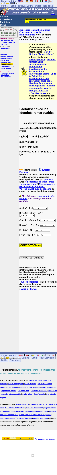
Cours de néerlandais (9, 387)
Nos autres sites (6, 76)
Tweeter (46, 170)
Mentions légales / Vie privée (12, 418)
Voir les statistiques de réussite (35, 189)
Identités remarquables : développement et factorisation (42, 63)
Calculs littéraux (29, 289)
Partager (23, 172)
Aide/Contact (6, 58)
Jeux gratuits (5, 75)
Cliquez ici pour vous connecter (8, 34)
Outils (38, 6)
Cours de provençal (39, 391)
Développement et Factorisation (38, 70)
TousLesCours (25, 6)
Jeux (13, 6)
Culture (5, 6)
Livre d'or (5, 60)
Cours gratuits (8, 355)
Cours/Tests (6, 19)
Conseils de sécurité (34, 408)
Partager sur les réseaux (45, 439)
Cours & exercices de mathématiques (30, 33)
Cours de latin (23, 391)
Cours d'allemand (45, 384)
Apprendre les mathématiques (34, 30)
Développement (37, 59)
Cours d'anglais (35, 380)
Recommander (7, 64)
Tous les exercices (28, 282)
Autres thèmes (46, 54)
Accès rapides (7, 56)
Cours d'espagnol (15, 384)
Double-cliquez (38, 93)
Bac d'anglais (39, 394)
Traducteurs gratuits (7, 73)
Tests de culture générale (29, 387)
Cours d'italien (30, 384)
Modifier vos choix (40, 418)
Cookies (28, 418)
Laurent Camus (22, 404)
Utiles (3, 25)
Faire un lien (6, 68)
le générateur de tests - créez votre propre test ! (36, 183)
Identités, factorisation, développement (40, 84)
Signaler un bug (7, 66)
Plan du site (6, 62)
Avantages (5, 48)
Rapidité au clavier (8, 391)
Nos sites (48, 6)
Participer (5, 22)
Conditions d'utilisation (14, 408)
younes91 (49, 179)
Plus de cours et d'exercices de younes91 (37, 185)
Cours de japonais (48, 387)
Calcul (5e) (37, 76)
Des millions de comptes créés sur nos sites (7, 41)
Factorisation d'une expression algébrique (40, 79)
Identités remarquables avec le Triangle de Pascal (42, 88)
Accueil (4, 16)
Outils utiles (27, 394)
